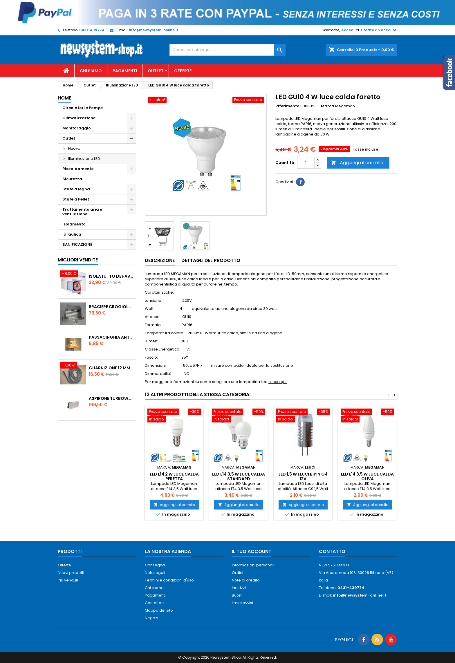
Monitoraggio (76, 128)
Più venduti (68, 580)
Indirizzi (239, 587)
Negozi (151, 618)
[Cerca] (227, 50)
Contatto (332, 551)
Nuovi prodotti (71, 572)
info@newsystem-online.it (153, 30)
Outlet (155, 71)
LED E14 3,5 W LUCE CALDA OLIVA (367, 476)
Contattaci (155, 603)
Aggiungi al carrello (357, 162)
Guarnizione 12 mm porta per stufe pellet (111, 368)
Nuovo (74, 148)
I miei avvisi (242, 603)
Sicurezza (72, 179)
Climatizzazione (78, 118)
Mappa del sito (159, 610)
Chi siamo (91, 71)
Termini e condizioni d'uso (169, 580)
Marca (327, 106)
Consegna (155, 565)
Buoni (237, 595)
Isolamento (74, 224)
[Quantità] (306, 163)
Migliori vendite (78, 259)
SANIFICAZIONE (77, 244)
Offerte (183, 71)
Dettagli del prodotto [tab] (210, 260)
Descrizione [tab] (160, 260)
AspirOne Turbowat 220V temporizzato (111, 398)
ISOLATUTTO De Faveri (111, 276)
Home (64, 98)
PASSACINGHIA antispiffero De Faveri (111, 337)
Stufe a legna (76, 189)
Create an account (379, 30)
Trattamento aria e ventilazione (82, 212)
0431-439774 (91, 30)
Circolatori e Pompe (82, 108)
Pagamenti (125, 71)
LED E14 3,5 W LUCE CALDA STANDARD (238, 476)
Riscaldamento (78, 168)
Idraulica (71, 234)
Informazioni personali (253, 565)
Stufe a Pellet (75, 199)
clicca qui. (277, 381)
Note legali (155, 572)
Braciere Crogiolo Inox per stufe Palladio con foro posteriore (111, 306)
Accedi (347, 30)
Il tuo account (251, 551)
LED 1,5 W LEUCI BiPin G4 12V (303, 476)
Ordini (237, 572)
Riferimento (287, 106)
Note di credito (246, 580)
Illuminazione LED (84, 158)
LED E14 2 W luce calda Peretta (174, 476)
